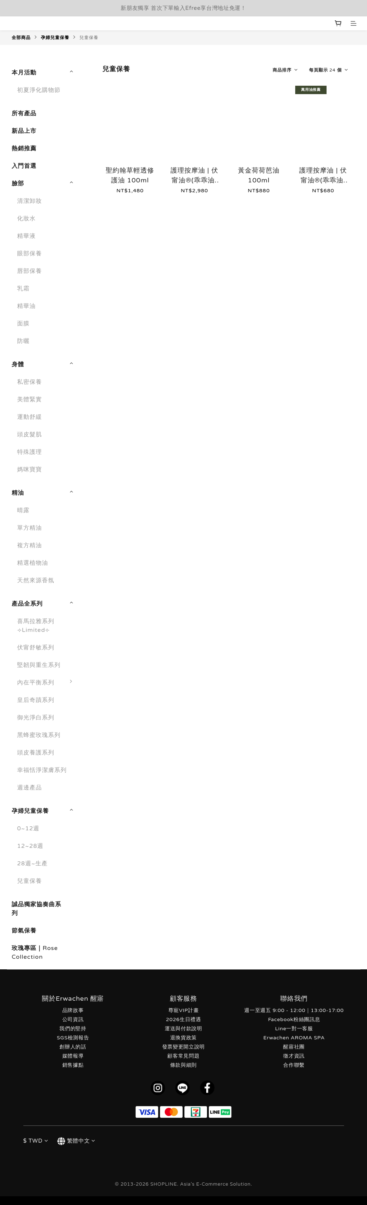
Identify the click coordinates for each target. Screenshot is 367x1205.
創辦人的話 (72, 1047)
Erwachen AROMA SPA (294, 1038)
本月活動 (24, 72)
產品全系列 (27, 603)
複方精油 (29, 545)
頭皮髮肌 (29, 434)
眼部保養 (29, 253)
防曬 (23, 341)
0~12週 (28, 828)
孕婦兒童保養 (55, 37)
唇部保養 (29, 271)
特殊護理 (29, 452)
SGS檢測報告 (73, 1038)
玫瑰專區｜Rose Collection (35, 953)
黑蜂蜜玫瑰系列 (38, 735)
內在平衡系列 (46, 682)
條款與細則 (183, 1065)
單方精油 (29, 528)
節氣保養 (24, 930)
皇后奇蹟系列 (35, 700)
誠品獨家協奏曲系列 (36, 909)
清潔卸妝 (29, 201)
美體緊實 (29, 399)
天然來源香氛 (35, 580)
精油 (18, 493)
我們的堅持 (72, 1029)
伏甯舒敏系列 (35, 647)
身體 (18, 364)
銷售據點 (73, 1065)
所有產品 (24, 113)
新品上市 (24, 131)
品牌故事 (73, 1010)
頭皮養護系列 (35, 752)
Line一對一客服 (294, 1029)
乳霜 (23, 288)
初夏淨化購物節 (38, 90)
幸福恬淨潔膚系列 (42, 770)
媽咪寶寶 (29, 469)
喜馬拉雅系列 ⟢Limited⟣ (35, 626)
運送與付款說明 (183, 1029)
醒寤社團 (294, 1047)
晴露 (23, 510)
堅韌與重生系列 (38, 665)
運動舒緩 (29, 417)
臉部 (18, 183)
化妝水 (26, 218)
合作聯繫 (294, 1065)
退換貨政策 (183, 1038)
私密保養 (29, 382)
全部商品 (21, 37)
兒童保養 (88, 37)
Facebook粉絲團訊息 (294, 1019)
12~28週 (30, 846)
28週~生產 (32, 863)
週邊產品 (29, 787)
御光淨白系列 (35, 717)
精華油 (26, 306)
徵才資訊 (294, 1056)
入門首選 (24, 166)
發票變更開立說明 (183, 1047)
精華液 (26, 236)
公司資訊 (73, 1019)
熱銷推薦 (24, 148)
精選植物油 (32, 563)
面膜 (23, 323)
